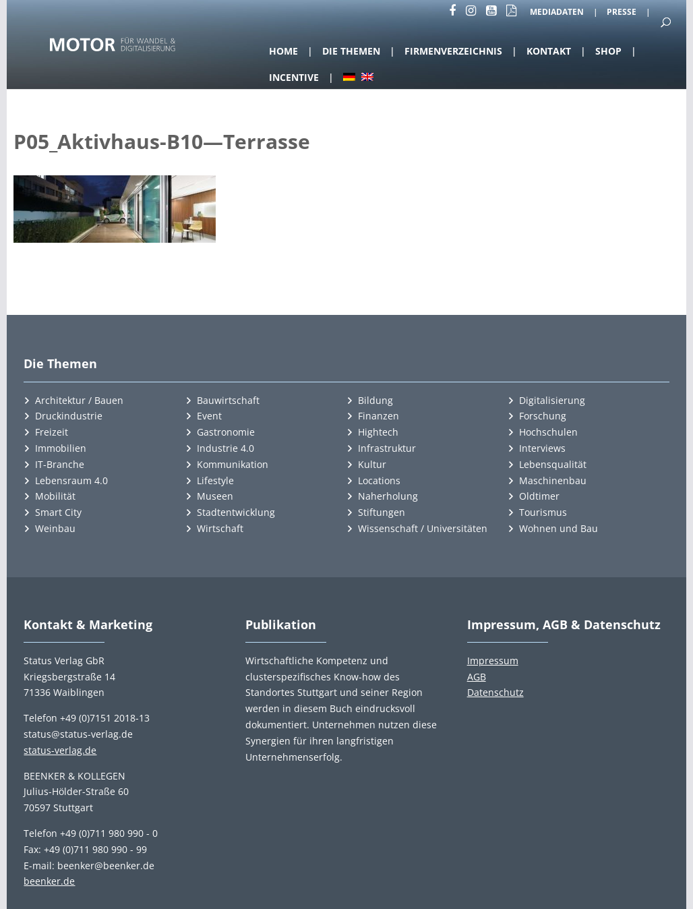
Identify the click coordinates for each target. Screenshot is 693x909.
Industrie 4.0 (225, 448)
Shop (608, 51)
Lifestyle (215, 480)
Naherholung (388, 496)
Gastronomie (226, 432)
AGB (476, 676)
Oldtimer (539, 496)
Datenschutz (495, 692)
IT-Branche (59, 464)
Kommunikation (232, 464)
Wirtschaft (220, 528)
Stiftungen (381, 512)
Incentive (294, 77)
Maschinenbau (552, 480)
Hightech (378, 432)
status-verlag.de (60, 750)
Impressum (492, 660)
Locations (379, 480)
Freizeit (51, 432)
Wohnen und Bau (558, 528)
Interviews (542, 448)
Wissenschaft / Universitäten (422, 528)
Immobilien (60, 448)
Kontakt (548, 51)
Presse (621, 13)
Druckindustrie (68, 415)
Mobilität (55, 496)
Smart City (58, 512)
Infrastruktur (387, 448)
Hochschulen (548, 432)
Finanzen (378, 415)
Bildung (375, 400)
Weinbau (55, 528)
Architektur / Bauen (79, 400)
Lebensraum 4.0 (71, 480)
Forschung (542, 415)
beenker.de (49, 881)
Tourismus (543, 512)
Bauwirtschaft (228, 400)
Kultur (372, 464)
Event (209, 415)
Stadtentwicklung (236, 512)
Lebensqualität (552, 464)
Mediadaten (557, 13)
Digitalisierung (552, 400)
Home (283, 51)
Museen (215, 496)
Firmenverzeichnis (453, 51)
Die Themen (351, 51)
